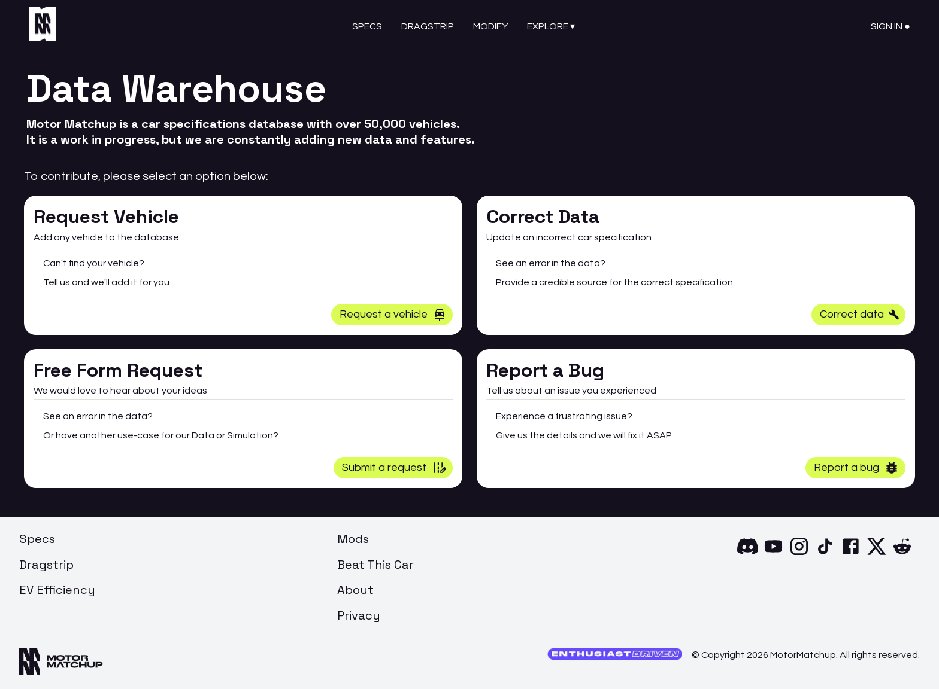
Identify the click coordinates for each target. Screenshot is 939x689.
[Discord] (748, 554)
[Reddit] (902, 554)
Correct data (859, 314)
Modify (490, 26)
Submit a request (394, 467)
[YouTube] (773, 554)
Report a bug (856, 467)
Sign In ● (890, 26)
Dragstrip (427, 26)
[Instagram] (799, 554)
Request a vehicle (393, 314)
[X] (876, 554)
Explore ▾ (551, 26)
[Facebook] (851, 554)
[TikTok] (825, 554)
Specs (367, 26)
